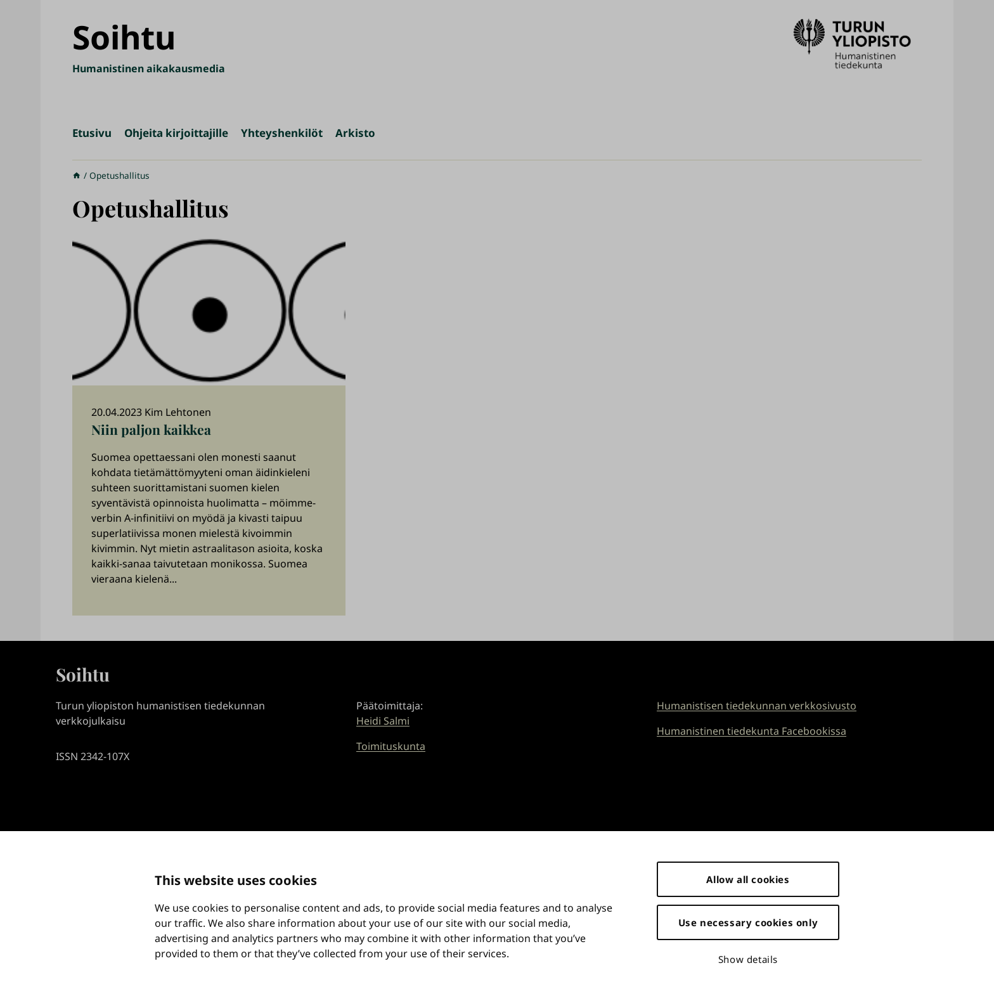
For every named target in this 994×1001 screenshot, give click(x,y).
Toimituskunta (390, 746)
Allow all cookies (747, 879)
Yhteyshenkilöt (282, 133)
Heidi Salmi (383, 721)
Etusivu (92, 133)
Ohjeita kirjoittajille (176, 133)
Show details (748, 959)
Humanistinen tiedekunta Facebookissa (751, 731)
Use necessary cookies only (748, 922)
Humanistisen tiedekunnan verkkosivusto (756, 706)
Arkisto (355, 133)
